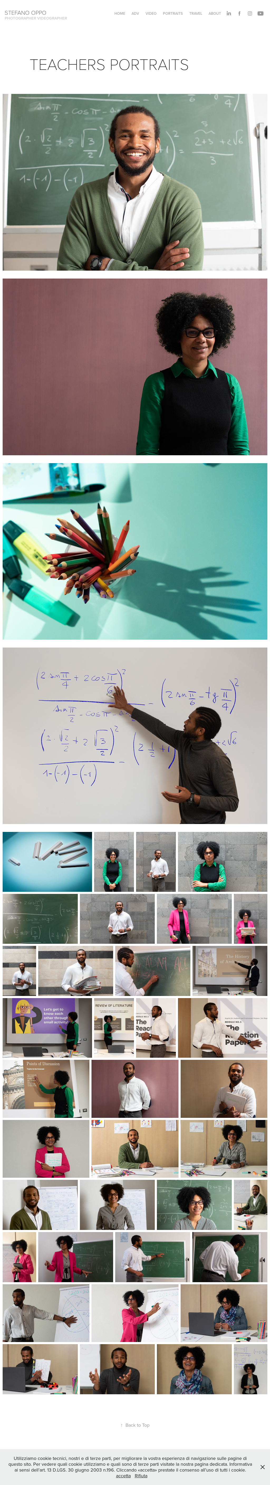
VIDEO (151, 13)
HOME (119, 13)
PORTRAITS (173, 13)
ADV (135, 13)
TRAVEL (195, 13)
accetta (123, 1475)
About (215, 13)
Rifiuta (141, 1475)
